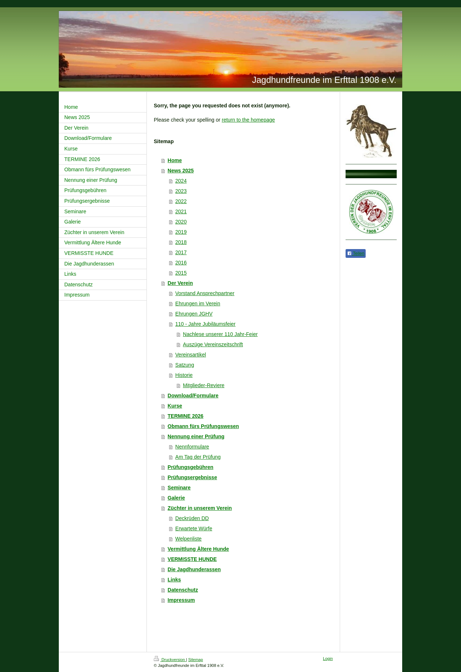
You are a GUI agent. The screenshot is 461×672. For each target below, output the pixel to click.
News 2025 (181, 170)
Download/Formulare (193, 395)
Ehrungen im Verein (197, 303)
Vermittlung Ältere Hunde (198, 549)
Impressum (181, 600)
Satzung (184, 365)
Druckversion (170, 659)
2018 (181, 242)
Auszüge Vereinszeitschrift (213, 344)
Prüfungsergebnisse (192, 477)
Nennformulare (192, 447)
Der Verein (180, 283)
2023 (181, 191)
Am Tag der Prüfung (198, 457)
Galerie (176, 498)
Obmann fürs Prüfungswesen (203, 426)
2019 (181, 232)
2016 (181, 263)
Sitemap (195, 659)
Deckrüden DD (192, 518)
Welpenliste (188, 539)
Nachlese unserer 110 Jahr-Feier (220, 334)
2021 (181, 211)
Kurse (175, 406)
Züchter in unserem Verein (200, 508)
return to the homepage (248, 120)
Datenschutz (183, 590)
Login (328, 658)
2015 (181, 273)
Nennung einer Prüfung (196, 436)
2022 (181, 201)
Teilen (355, 253)
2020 (181, 222)
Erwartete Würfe (193, 528)
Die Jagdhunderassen (194, 569)
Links (174, 580)
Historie (184, 375)
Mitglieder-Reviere (204, 385)
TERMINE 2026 (185, 416)
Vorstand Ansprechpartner (205, 293)
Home (175, 160)
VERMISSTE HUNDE (192, 559)
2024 (181, 181)
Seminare (179, 487)
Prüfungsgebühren (190, 467)
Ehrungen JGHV (194, 314)
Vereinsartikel (190, 355)
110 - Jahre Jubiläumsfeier (205, 324)
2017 (181, 252)
